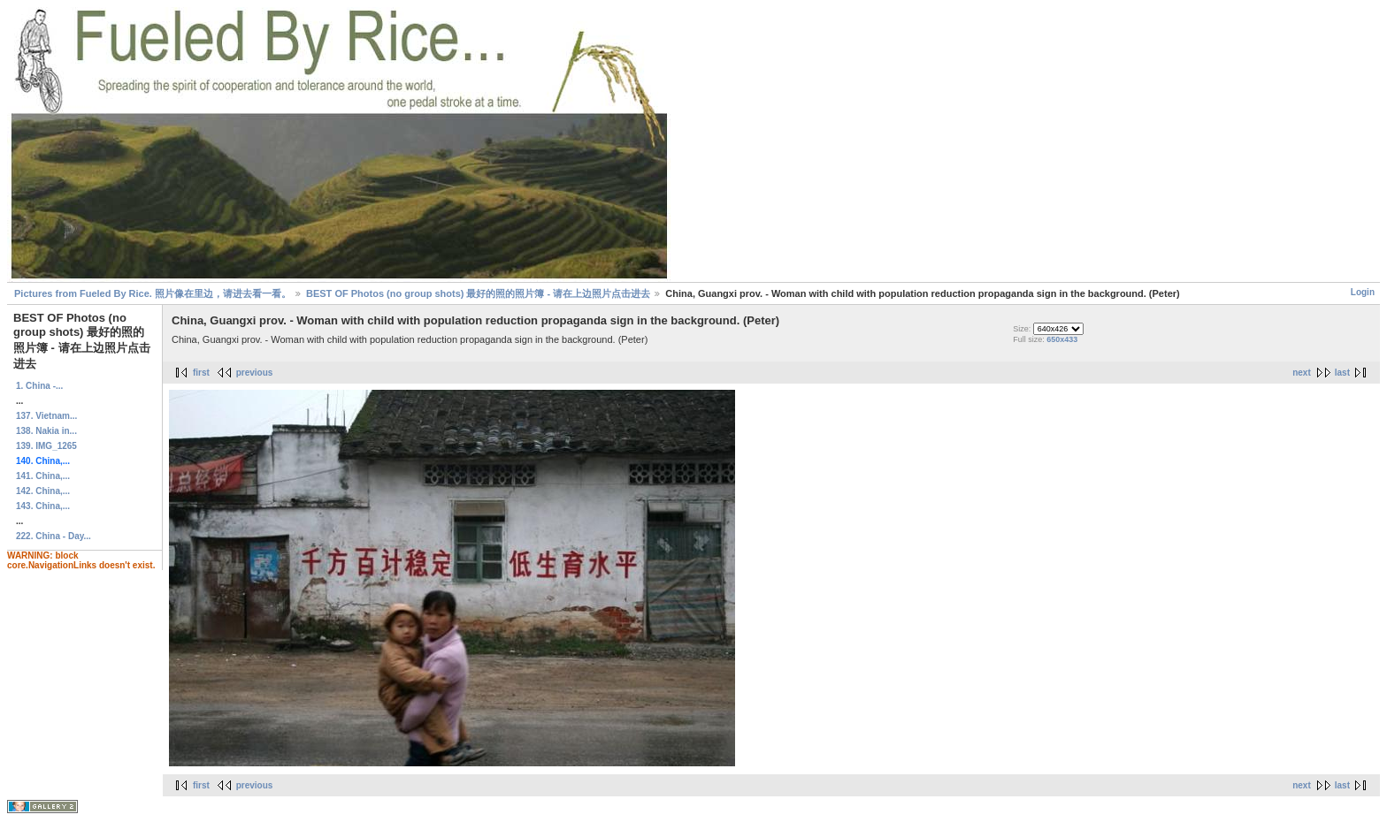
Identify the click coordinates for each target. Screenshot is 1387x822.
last (1342, 372)
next (1301, 372)
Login (1363, 292)
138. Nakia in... (46, 431)
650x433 (1061, 339)
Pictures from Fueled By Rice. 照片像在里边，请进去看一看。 (152, 293)
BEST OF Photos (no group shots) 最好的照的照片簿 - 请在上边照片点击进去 (478, 293)
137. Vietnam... (46, 416)
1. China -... (39, 386)
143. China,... (43, 506)
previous (254, 372)
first (201, 372)
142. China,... (43, 491)
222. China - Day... (53, 536)
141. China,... (43, 476)
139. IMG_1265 (46, 446)
